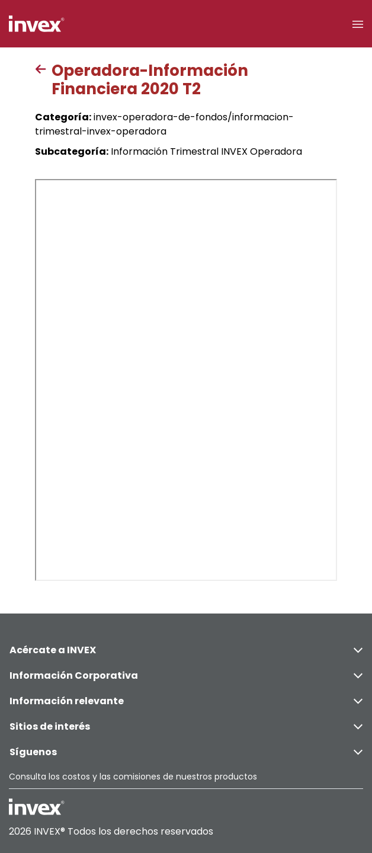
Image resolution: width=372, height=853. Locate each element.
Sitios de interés (186, 726)
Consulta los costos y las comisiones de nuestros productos (133, 776)
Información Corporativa (186, 675)
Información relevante (186, 701)
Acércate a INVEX (186, 650)
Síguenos (186, 752)
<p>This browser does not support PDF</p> (186, 380)
